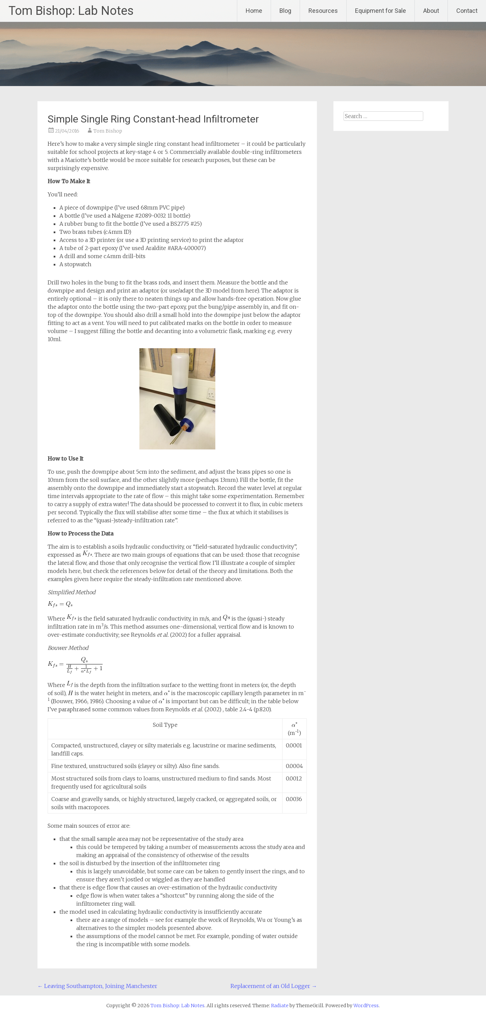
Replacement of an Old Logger (274, 986)
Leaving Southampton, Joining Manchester (97, 986)
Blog (285, 10)
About (431, 10)
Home (254, 10)
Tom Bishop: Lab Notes (71, 11)
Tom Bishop (107, 131)
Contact (467, 10)
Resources (323, 10)
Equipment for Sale (380, 10)
